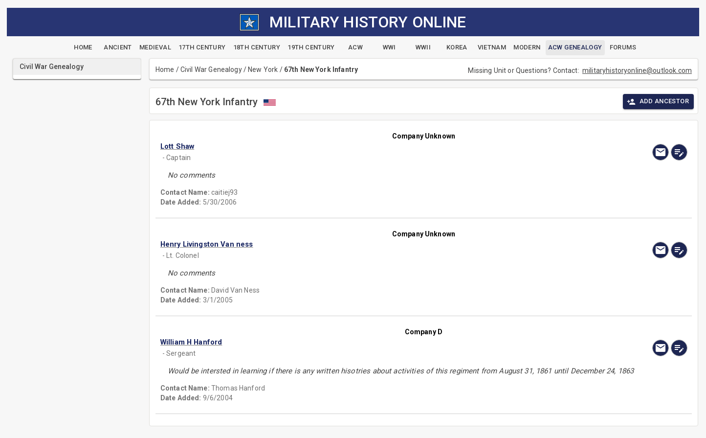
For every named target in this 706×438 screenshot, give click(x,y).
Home (165, 69)
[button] (344, 146)
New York (263, 69)
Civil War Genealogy (211, 69)
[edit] (679, 152)
